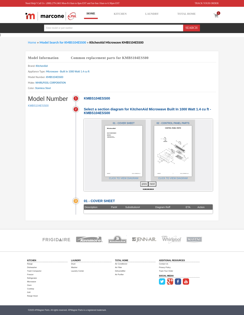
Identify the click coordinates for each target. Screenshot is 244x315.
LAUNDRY (152, 13)
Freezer (30, 274)
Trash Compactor (34, 271)
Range (30, 264)
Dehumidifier (120, 271)
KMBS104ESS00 (38, 105)
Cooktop (30, 289)
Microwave (31, 282)
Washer (74, 267)
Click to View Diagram (123, 178)
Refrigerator (32, 278)
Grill (28, 292)
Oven (29, 285)
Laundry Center (77, 271)
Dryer (73, 264)
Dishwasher (32, 267)
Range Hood (32, 296)
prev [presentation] (144, 183)
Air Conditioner (121, 264)
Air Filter (118, 267)
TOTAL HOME (186, 13)
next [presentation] (152, 183)
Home (32, 42)
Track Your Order (166, 271)
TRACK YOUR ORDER (207, 3)
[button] (144, 189)
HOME (91, 13)
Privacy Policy (164, 267)
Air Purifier (119, 274)
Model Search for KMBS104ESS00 (63, 42)
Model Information (43, 58)
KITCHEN (120, 13)
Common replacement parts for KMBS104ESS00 (110, 58)
